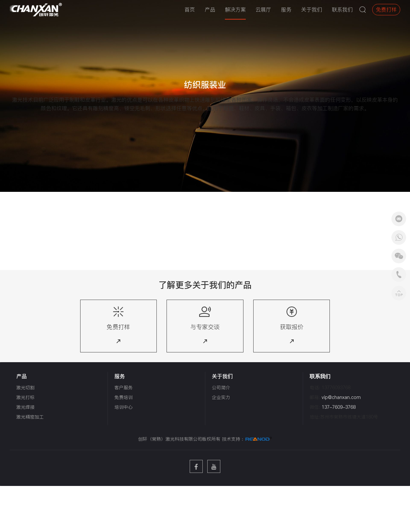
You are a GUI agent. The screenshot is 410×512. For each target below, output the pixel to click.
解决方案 (235, 9)
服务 (286, 9)
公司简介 (221, 387)
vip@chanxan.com (341, 397)
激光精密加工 (30, 417)
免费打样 (386, 9)
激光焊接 (25, 407)
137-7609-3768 (339, 407)
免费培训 (123, 397)
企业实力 (221, 397)
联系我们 (342, 9)
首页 (189, 9)
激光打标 (25, 397)
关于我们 (311, 9)
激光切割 (25, 387)
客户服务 (123, 387)
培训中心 (123, 407)
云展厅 (263, 9)
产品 (210, 9)
